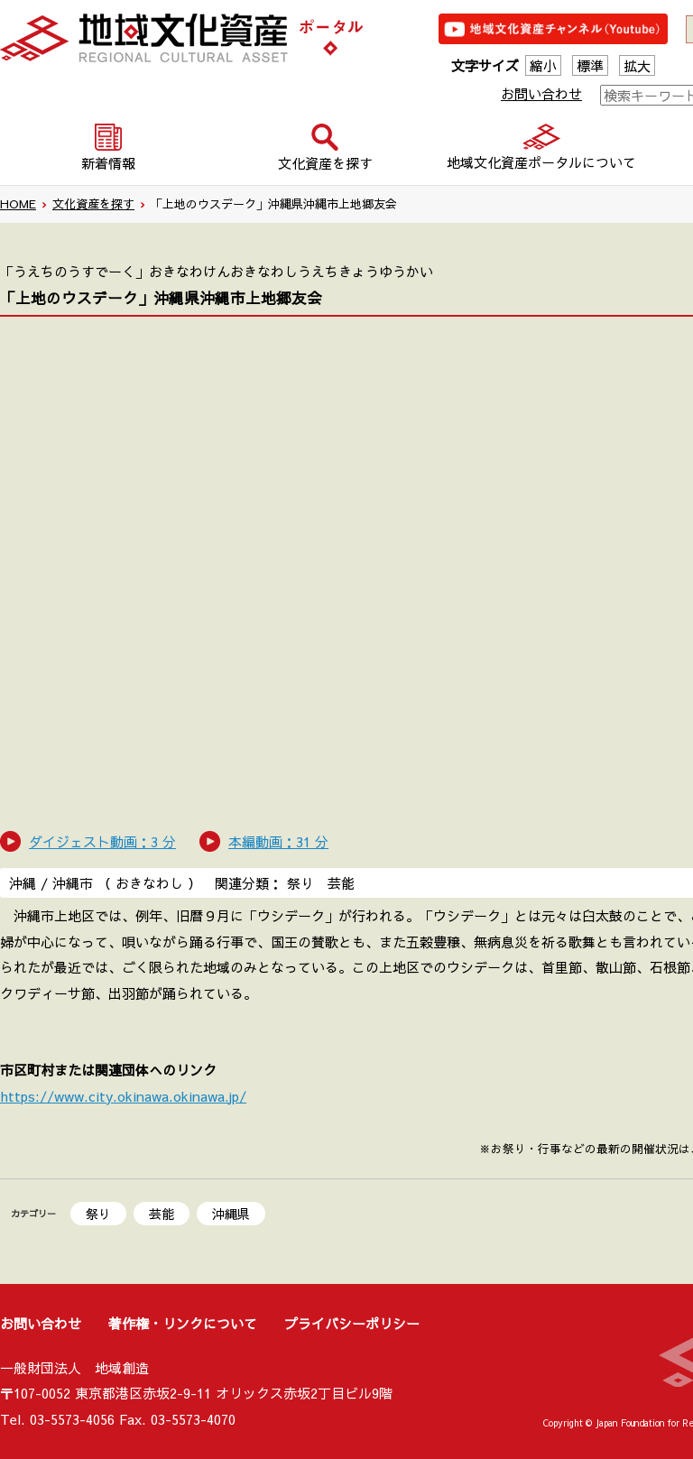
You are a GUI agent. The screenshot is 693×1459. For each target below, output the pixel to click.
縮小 (543, 65)
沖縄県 (231, 1214)
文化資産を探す (93, 204)
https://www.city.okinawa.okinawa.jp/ (123, 1095)
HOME (18, 204)
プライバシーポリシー (352, 1323)
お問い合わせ (541, 93)
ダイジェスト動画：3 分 (102, 841)
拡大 (637, 65)
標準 (590, 65)
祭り (98, 1214)
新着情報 (108, 162)
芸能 (161, 1214)
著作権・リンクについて (182, 1323)
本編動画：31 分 (278, 841)
